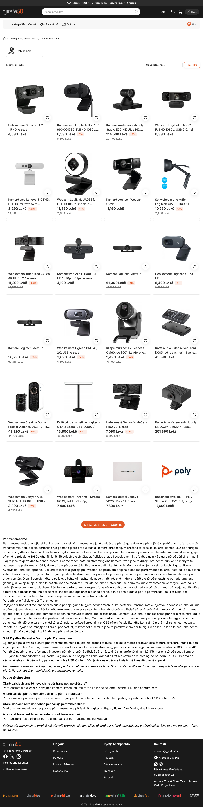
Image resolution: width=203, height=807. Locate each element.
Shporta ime (60, 751)
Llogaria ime (60, 770)
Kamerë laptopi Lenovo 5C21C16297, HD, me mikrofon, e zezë (122, 499)
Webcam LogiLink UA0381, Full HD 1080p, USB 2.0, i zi (174, 127)
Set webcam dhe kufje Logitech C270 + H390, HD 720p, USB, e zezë (174, 202)
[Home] (4, 38)
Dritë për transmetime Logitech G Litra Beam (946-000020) (78, 424)
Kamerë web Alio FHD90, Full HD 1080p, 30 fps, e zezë (77, 276)
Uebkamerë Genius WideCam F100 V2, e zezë (126, 424)
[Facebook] (5, 757)
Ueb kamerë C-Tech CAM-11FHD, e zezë (26, 127)
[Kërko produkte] (88, 11)
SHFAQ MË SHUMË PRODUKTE (103, 524)
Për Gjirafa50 (111, 751)
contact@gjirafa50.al (166, 751)
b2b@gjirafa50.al (164, 774)
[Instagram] (18, 757)
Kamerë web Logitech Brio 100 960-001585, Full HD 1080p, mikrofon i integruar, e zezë (78, 127)
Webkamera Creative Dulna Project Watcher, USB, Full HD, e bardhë (29, 424)
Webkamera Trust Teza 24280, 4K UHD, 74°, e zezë (29, 276)
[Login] (192, 12)
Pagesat (109, 757)
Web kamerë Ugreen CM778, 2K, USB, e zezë (77, 350)
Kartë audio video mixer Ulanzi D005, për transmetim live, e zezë (176, 350)
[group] (24, 51)
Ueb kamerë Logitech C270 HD (174, 276)
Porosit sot (19, 670)
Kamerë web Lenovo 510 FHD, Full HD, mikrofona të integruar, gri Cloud (29, 202)
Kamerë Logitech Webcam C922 (124, 202)
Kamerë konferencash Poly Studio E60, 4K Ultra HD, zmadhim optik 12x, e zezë (125, 127)
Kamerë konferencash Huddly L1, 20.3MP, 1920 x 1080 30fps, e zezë (176, 424)
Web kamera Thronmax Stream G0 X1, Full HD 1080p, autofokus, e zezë (78, 499)
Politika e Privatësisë (15, 769)
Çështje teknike (113, 764)
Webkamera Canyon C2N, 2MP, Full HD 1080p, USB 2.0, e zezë (28, 499)
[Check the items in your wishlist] (173, 11)
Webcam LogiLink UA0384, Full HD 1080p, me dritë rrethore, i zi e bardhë (76, 202)
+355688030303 (167, 757)
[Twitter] (12, 757)
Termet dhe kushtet (15, 762)
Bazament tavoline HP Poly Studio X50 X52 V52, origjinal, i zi (176, 499)
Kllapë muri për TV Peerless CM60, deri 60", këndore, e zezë (125, 350)
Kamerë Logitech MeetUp (123, 274)
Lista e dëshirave (63, 764)
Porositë (58, 757)
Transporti (110, 770)
